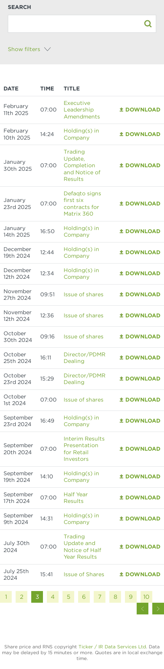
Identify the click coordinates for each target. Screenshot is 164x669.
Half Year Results (76, 497)
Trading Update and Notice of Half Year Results (82, 546)
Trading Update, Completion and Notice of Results (82, 165)
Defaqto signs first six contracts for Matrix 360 (82, 203)
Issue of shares (83, 294)
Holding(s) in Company (81, 134)
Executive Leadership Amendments (82, 110)
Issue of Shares (84, 574)
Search (19, 7)
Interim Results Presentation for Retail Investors (84, 448)
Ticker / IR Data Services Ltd (112, 647)
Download (142, 109)
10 (146, 596)
